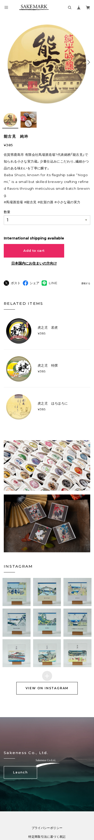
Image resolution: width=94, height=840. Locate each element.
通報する (85, 283)
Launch (20, 782)
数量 (7, 212)
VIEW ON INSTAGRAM (47, 698)
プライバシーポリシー (47, 837)
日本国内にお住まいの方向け (34, 263)
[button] (16, 602)
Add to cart (33, 251)
